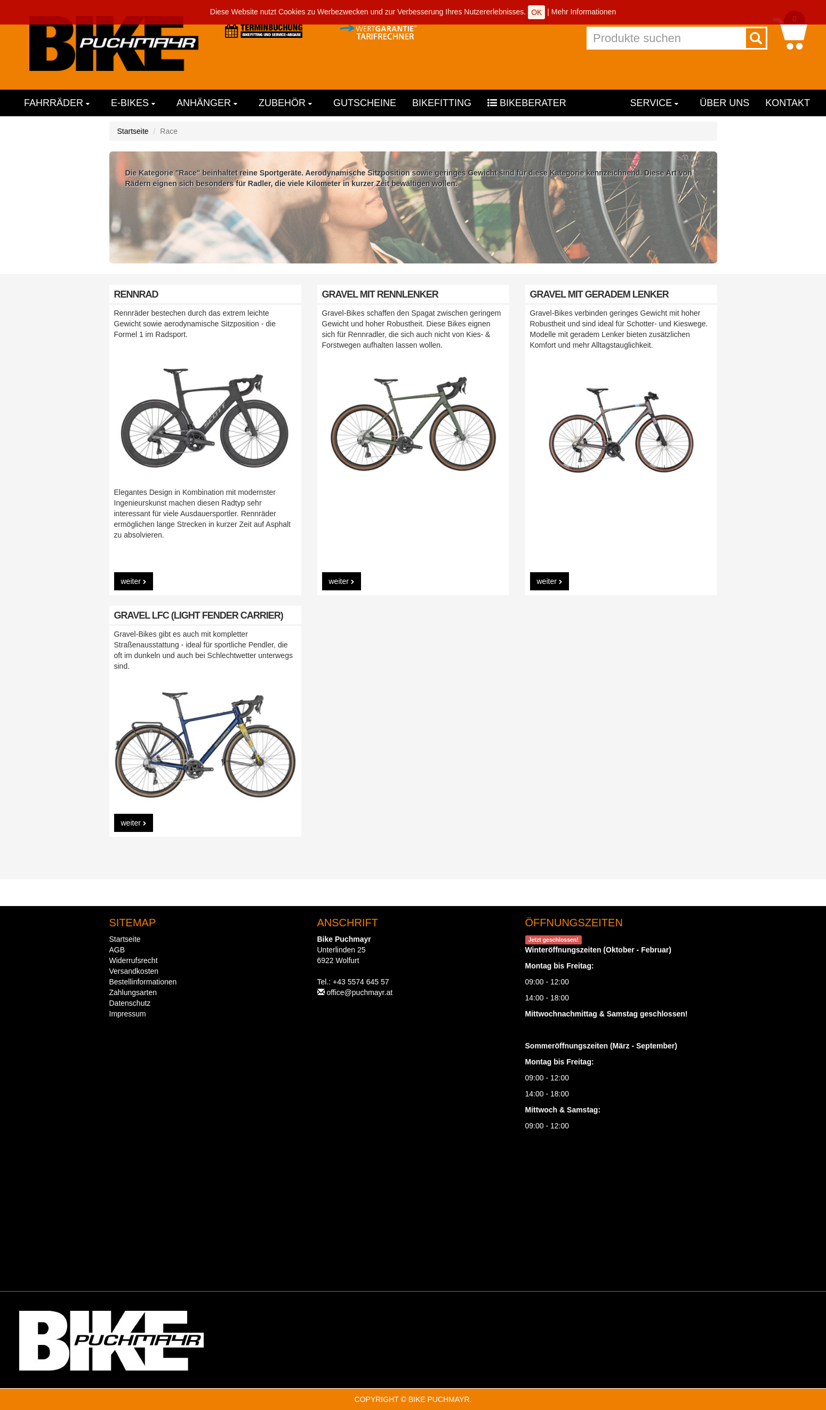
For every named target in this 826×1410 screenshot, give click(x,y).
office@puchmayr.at (359, 992)
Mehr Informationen (583, 11)
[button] (790, 33)
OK (536, 12)
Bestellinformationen (143, 982)
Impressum (127, 1014)
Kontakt (787, 103)
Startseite (133, 131)
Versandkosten (134, 971)
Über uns (724, 103)
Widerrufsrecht (133, 960)
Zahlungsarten (133, 992)
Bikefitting (441, 103)
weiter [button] (133, 581)
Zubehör (285, 103)
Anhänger (207, 103)
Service (654, 103)
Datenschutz (130, 1003)
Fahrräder (57, 103)
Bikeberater (526, 103)
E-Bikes (133, 103)
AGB (117, 950)
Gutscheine (364, 103)
